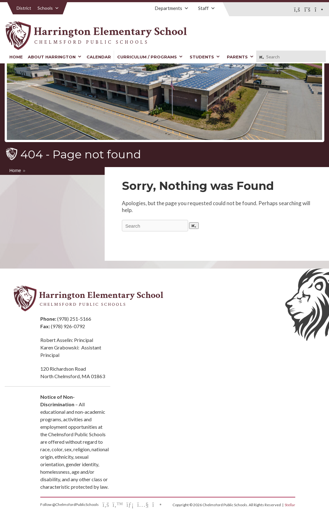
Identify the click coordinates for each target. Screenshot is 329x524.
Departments (172, 8)
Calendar (99, 56)
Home (16, 56)
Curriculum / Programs (150, 56)
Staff (206, 8)
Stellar (290, 504)
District (24, 8)
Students (205, 56)
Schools (48, 8)
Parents (240, 56)
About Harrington (55, 56)
